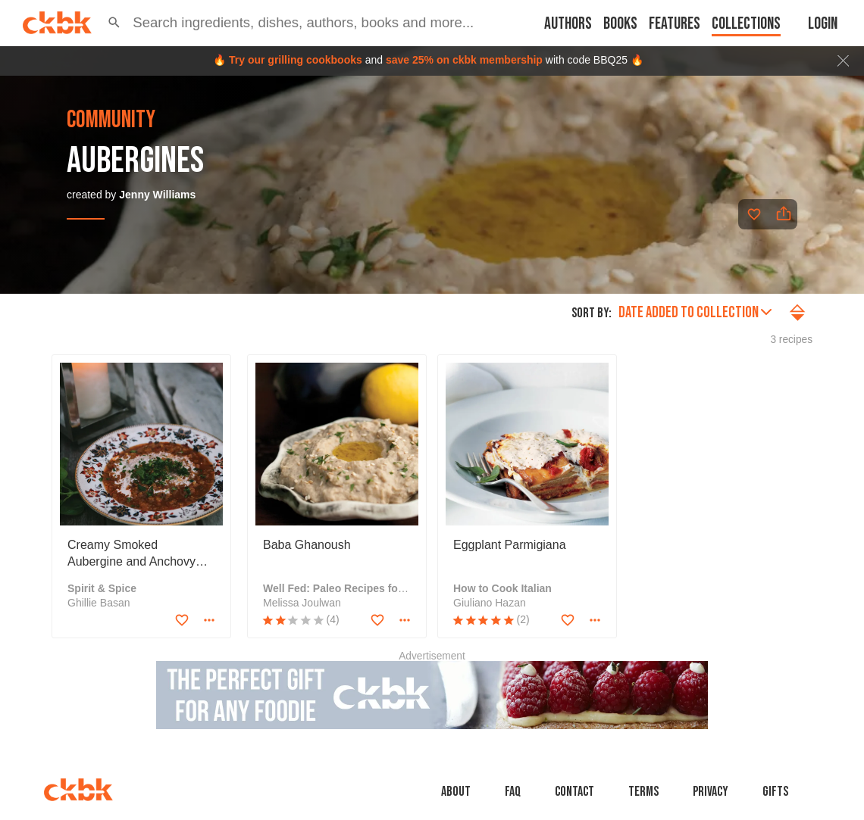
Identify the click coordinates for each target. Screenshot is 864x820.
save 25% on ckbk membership (464, 60)
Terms (643, 792)
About (456, 792)
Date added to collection (695, 312)
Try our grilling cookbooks (295, 60)
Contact (574, 792)
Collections (746, 24)
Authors (568, 24)
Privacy (710, 792)
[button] (114, 22)
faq (513, 792)
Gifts (775, 792)
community (111, 120)
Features (674, 24)
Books (620, 24)
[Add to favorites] (754, 214)
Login (822, 24)
